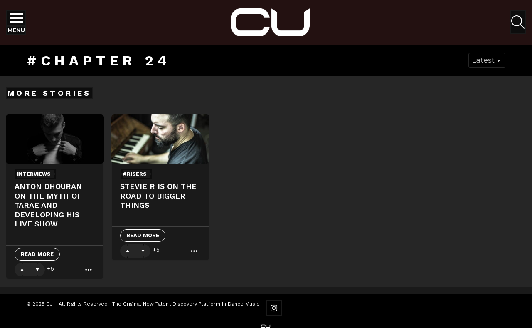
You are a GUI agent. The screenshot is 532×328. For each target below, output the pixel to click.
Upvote (22, 269)
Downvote (37, 269)
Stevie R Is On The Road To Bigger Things (158, 195)
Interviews (34, 174)
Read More (37, 254)
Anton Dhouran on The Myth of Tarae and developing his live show (48, 205)
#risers (135, 174)
